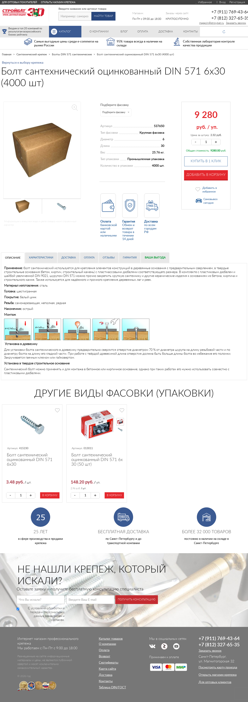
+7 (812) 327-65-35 (219, 645)
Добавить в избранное (209, 190)
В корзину (49, 495)
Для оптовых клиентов (215, 682)
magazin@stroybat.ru (211, 23)
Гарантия (130, 257)
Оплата (89, 257)
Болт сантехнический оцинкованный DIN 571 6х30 (30, 459)
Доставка (68, 257)
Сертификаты (108, 662)
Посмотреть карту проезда (218, 667)
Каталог (70, 31)
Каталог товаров (111, 638)
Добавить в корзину (206, 175)
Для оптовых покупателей (19, 2)
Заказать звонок (236, 23)
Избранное (203, 2)
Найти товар (103, 16)
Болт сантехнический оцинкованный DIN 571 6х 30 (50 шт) (97, 459)
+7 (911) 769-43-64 (219, 638)
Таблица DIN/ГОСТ (112, 687)
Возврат (104, 656)
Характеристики (41, 257)
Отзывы (109, 257)
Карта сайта (107, 668)
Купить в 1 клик (206, 161)
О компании (107, 644)
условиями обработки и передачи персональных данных (47, 612)
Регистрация (237, 2)
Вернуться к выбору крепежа (22, 62)
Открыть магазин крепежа (58, 2)
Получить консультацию (136, 599)
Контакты (106, 681)
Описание (13, 258)
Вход (221, 2)
